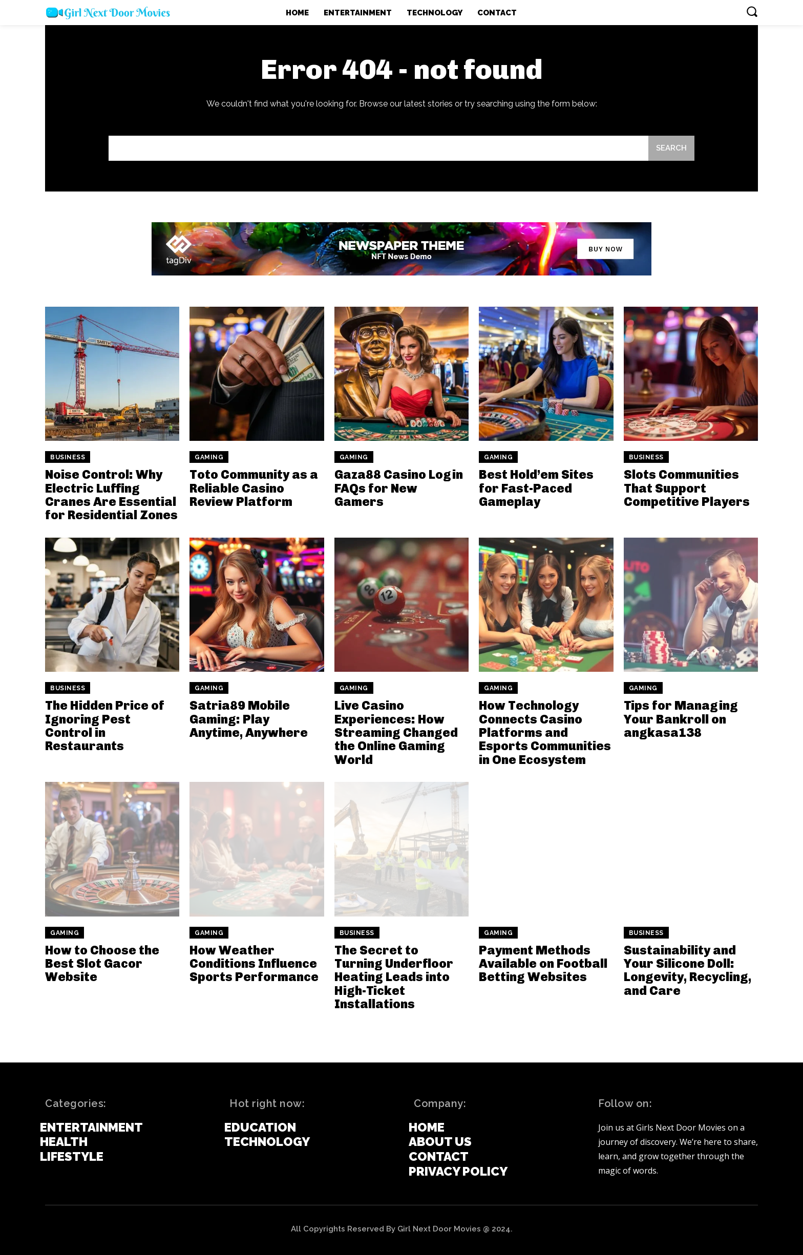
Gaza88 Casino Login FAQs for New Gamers (398, 488)
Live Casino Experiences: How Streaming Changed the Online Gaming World (396, 732)
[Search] (671, 148)
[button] (752, 11)
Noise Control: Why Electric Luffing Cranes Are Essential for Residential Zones (111, 494)
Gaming (209, 457)
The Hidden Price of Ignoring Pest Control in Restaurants (104, 725)
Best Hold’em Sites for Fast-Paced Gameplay (536, 488)
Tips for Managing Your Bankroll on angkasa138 (681, 719)
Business (67, 457)
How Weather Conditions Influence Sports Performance (254, 964)
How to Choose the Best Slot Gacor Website (102, 964)
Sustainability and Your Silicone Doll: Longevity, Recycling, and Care (687, 970)
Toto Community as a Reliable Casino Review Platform (253, 488)
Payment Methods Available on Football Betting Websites (543, 964)
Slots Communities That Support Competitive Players (687, 488)
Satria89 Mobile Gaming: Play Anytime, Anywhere (248, 719)
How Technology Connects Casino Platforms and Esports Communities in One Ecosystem (545, 732)
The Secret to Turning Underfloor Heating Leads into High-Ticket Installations (393, 977)
